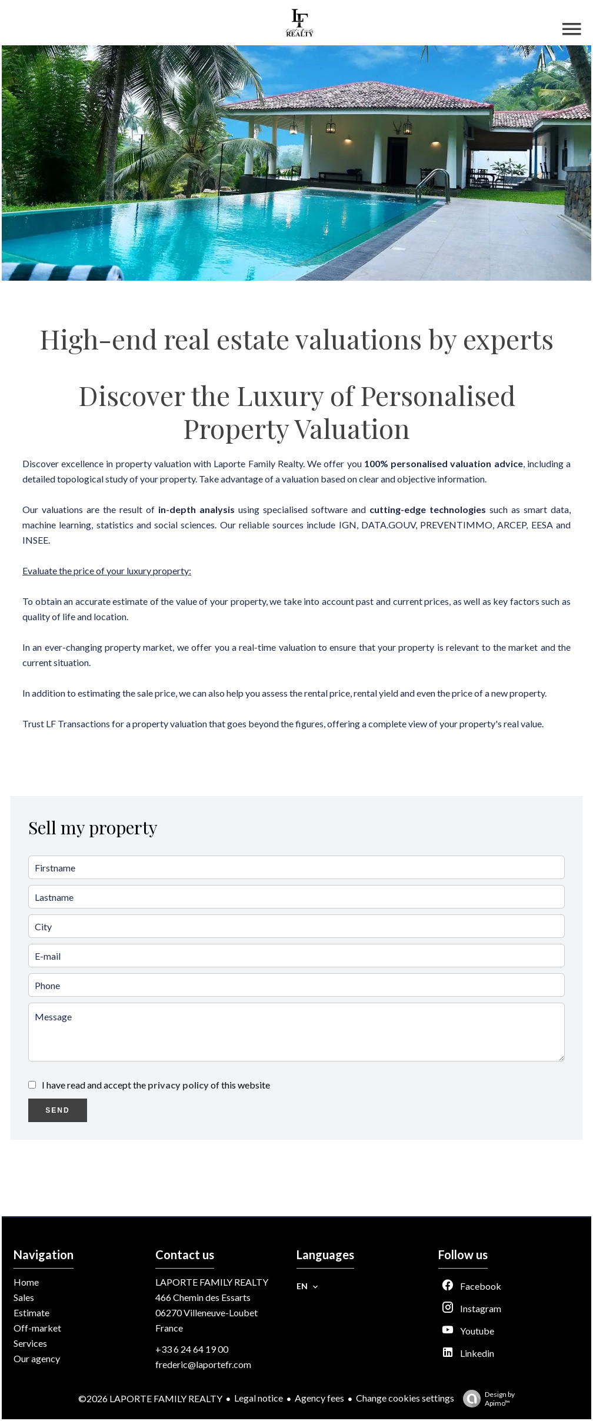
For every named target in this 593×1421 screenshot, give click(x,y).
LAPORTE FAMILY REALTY (211, 1281)
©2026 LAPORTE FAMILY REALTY (150, 1398)
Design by (486, 1398)
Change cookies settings (405, 1397)
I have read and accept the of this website (156, 1084)
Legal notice (258, 1397)
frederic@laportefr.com (203, 1364)
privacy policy (178, 1084)
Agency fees (319, 1397)
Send (57, 1110)
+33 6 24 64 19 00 (191, 1349)
